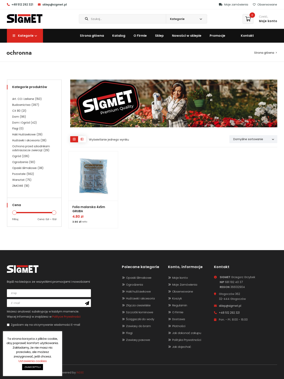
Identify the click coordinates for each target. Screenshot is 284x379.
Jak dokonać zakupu (186, 333)
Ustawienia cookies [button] (33, 361)
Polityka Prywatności (186, 340)
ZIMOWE (17, 186)
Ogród (16, 156)
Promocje (217, 35)
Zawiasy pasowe (138, 340)
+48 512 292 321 (22, 5)
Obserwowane (265, 5)
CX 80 (16, 111)
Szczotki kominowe (139, 312)
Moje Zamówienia (184, 284)
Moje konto (180, 278)
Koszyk (177, 298)
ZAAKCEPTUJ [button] (32, 367)
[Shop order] (253, 139)
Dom (15, 117)
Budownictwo (21, 105)
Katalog (118, 35)
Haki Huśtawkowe (24, 134)
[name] (49, 293)
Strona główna (92, 35)
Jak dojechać (181, 347)
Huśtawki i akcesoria (26, 140)
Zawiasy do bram (138, 326)
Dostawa (178, 319)
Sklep (159, 35)
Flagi (15, 128)
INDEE (80, 372)
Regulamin (179, 305)
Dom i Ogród (21, 123)
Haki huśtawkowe (138, 291)
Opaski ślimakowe (24, 168)
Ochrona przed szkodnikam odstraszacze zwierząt (31, 148)
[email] (49, 303)
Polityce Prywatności (66, 317)
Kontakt (247, 35)
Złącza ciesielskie (138, 305)
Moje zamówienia (233, 5)
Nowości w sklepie (186, 35)
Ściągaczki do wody (140, 319)
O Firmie (140, 35)
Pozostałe (19, 174)
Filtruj (15, 219)
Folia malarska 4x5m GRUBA (88, 209)
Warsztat (18, 180)
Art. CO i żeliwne (23, 99)
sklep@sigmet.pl (54, 5)
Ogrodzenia (20, 162)
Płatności (178, 326)
